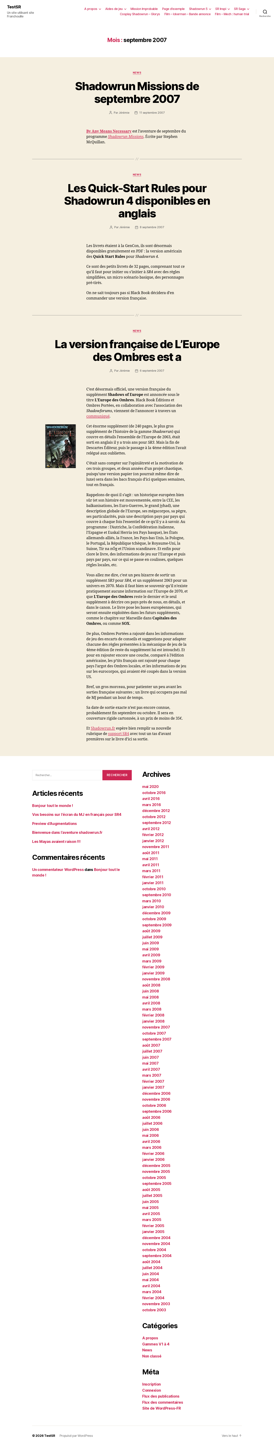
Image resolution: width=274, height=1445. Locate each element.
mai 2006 (150, 1135)
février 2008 (153, 1014)
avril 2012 (150, 828)
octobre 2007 (154, 1033)
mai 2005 (150, 1207)
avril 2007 (151, 1069)
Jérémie (124, 112)
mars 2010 (151, 900)
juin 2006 (150, 1129)
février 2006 (153, 1153)
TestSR (14, 7)
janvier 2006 (153, 1159)
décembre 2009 (156, 912)
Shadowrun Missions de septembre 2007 (137, 92)
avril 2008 (151, 1002)
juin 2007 (150, 1057)
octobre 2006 (154, 1105)
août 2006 (151, 1117)
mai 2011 (150, 858)
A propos (90, 9)
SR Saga (240, 9)
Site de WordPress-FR (161, 1408)
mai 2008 (150, 997)
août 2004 (151, 1261)
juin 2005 (150, 1201)
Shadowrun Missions (125, 136)
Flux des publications (160, 1396)
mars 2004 (151, 1291)
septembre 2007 (156, 1039)
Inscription (151, 1384)
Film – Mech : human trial (232, 14)
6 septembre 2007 (152, 370)
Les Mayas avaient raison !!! (56, 841)
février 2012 (153, 834)
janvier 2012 (153, 840)
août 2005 (151, 1189)
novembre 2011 (155, 846)
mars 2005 (151, 1219)
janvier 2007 (153, 1087)
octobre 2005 (154, 1177)
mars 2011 (151, 870)
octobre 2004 (154, 1249)
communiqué (98, 416)
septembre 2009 (157, 924)
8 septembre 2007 (152, 227)
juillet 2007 (152, 1051)
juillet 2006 (152, 1123)
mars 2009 (151, 960)
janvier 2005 (153, 1231)
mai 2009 (150, 948)
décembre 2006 (156, 1093)
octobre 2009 (154, 918)
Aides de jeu (114, 9)
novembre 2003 (156, 1303)
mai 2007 (150, 1063)
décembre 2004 (156, 1237)
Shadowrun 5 (198, 9)
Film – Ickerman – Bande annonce (187, 14)
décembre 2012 (156, 810)
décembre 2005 (156, 1165)
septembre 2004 (157, 1255)
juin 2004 (150, 1273)
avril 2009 (151, 954)
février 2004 (153, 1297)
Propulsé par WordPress (76, 1435)
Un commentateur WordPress (58, 869)
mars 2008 (151, 1009)
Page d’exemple (173, 9)
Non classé (151, 1355)
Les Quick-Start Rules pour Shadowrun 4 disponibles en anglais (137, 200)
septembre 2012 (156, 822)
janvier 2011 (153, 882)
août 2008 (151, 985)
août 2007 (151, 1045)
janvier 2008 (153, 1021)
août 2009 (151, 930)
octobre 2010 (154, 888)
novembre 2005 (156, 1171)
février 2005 (153, 1225)
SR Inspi (220, 9)
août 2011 (150, 852)
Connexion (151, 1390)
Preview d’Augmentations (54, 823)
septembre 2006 (157, 1111)
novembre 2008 (156, 978)
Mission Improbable (144, 9)
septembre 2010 (156, 894)
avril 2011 (150, 864)
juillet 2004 (152, 1267)
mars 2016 (151, 804)
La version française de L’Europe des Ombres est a (137, 350)
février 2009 (153, 966)
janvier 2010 (153, 906)
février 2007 (153, 1081)
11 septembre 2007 (152, 112)
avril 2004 (151, 1285)
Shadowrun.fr (103, 728)
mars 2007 (151, 1075)
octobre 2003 (154, 1309)
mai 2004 (150, 1279)
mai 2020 (150, 786)
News (137, 72)
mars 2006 (151, 1147)
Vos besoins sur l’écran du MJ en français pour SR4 (76, 814)
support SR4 (118, 733)
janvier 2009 (153, 972)
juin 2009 (150, 942)
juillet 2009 (152, 936)
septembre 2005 (156, 1183)
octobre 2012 (153, 816)
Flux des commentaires (162, 1402)
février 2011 (152, 876)
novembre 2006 (156, 1099)
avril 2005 (151, 1213)
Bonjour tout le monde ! (52, 805)
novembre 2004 (156, 1243)
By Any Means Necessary (109, 131)
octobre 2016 (154, 792)
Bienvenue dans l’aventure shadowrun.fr (67, 832)
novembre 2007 (156, 1027)
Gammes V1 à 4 (156, 1343)
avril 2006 (151, 1141)
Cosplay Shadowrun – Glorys (140, 14)
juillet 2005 (152, 1195)
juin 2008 (150, 990)
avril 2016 (151, 798)
